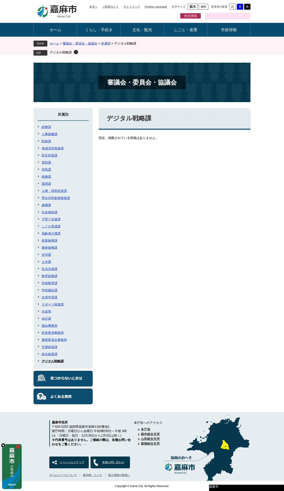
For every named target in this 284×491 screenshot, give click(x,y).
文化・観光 (142, 30)
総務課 (46, 127)
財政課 (46, 141)
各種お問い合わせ (113, 462)
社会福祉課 (49, 212)
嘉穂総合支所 (150, 443)
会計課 (46, 318)
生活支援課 (49, 269)
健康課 (46, 205)
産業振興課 (49, 240)
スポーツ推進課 (53, 304)
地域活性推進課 (53, 148)
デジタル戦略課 (61, 52)
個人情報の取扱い (119, 475)
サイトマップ (131, 6)
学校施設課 (49, 290)
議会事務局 (49, 325)
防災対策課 (49, 155)
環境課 (46, 183)
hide (3, 445)
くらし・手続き (99, 30)
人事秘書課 (49, 134)
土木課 (46, 262)
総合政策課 (49, 354)
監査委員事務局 (53, 332)
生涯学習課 (49, 297)
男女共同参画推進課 (56, 198)
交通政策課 (49, 347)
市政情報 (229, 30)
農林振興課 (49, 247)
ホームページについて (63, 475)
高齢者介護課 (51, 233)
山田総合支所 (150, 439)
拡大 (193, 6)
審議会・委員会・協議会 (80, 43)
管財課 (46, 162)
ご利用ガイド (110, 6)
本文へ (93, 6)
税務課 (46, 176)
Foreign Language (156, 6)
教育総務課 (49, 276)
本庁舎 (145, 429)
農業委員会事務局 (54, 340)
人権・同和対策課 (54, 191)
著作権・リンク (92, 475)
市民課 (46, 169)
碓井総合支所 (150, 434)
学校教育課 (49, 283)
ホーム (55, 30)
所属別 (106, 43)
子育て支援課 (51, 219)
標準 (203, 6)
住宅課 (46, 254)
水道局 (46, 311)
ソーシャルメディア (72, 462)
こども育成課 (51, 226)
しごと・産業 (185, 30)
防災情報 (190, 16)
